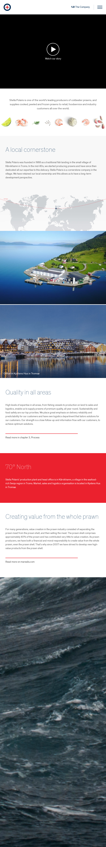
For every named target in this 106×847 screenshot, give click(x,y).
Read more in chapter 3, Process (22, 437)
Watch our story (53, 58)
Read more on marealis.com (20, 562)
